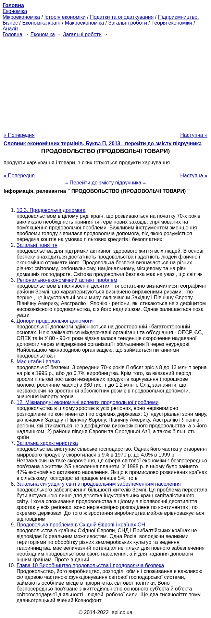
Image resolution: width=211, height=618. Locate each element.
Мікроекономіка (21, 17)
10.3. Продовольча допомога (51, 210)
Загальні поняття (37, 245)
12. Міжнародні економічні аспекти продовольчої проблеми (87, 402)
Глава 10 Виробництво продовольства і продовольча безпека (90, 565)
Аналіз (11, 28)
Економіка (15, 11)
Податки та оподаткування (122, 17)
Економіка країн (41, 23)
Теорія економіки (171, 23)
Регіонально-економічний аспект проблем (67, 280)
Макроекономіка (84, 23)
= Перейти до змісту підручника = (105, 182)
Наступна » (193, 135)
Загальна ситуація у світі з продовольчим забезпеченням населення (99, 484)
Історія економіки (65, 17)
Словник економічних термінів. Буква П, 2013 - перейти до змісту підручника (103, 143)
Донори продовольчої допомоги (55, 321)
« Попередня (19, 135)
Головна (12, 34)
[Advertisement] (105, 83)
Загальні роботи (127, 23)
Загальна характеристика (47, 443)
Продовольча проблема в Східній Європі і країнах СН (81, 524)
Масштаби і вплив (38, 361)
